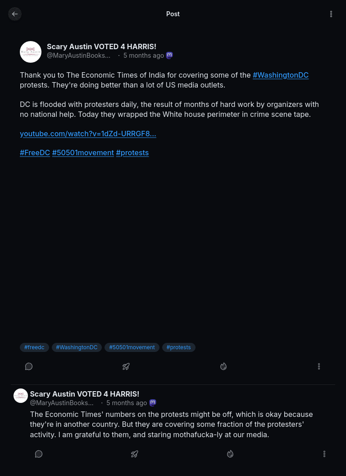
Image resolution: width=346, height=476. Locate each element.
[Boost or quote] (126, 366)
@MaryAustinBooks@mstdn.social (80, 55)
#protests (179, 347)
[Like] (223, 366)
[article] (173, 208)
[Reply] (29, 366)
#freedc (34, 347)
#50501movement (132, 347)
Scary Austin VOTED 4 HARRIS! (101, 46)
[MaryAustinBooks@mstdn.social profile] (30, 52)
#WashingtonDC (77, 347)
